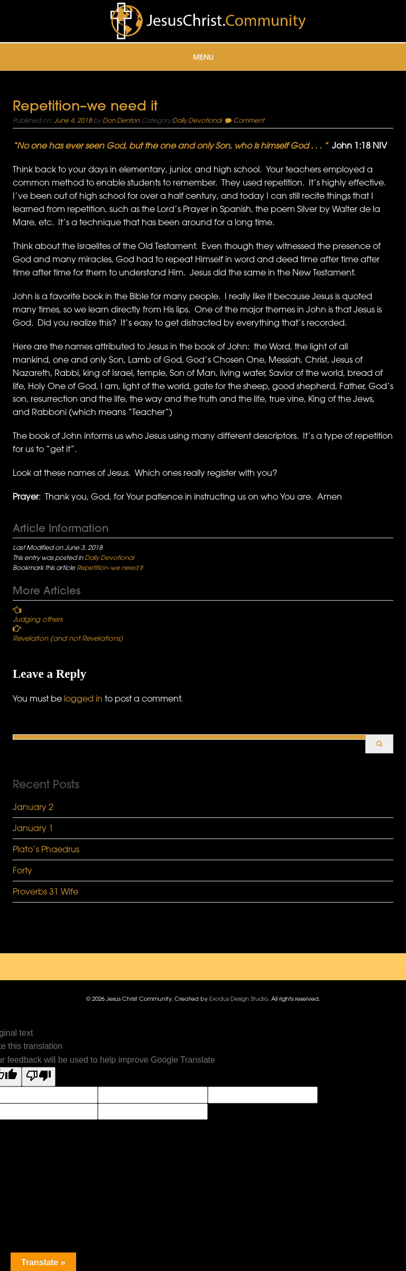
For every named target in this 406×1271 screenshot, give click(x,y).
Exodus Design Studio (238, 998)
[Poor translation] (39, 1077)
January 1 (33, 828)
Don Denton (121, 120)
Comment (248, 120)
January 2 (33, 807)
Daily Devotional (197, 120)
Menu (203, 57)
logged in (83, 698)
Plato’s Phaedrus (46, 849)
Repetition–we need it (110, 567)
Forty (22, 870)
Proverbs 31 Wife (45, 891)
